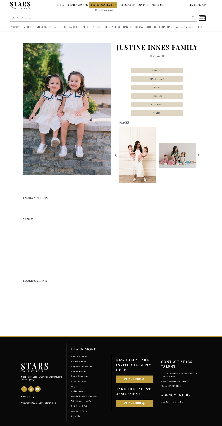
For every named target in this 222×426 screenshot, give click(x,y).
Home (60, 4)
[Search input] (100, 18)
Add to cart (157, 78)
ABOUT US (157, 4)
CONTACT (143, 4)
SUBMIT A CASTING (77, 4)
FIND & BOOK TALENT (103, 4)
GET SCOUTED (126, 4)
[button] (157, 113)
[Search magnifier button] (193, 17)
